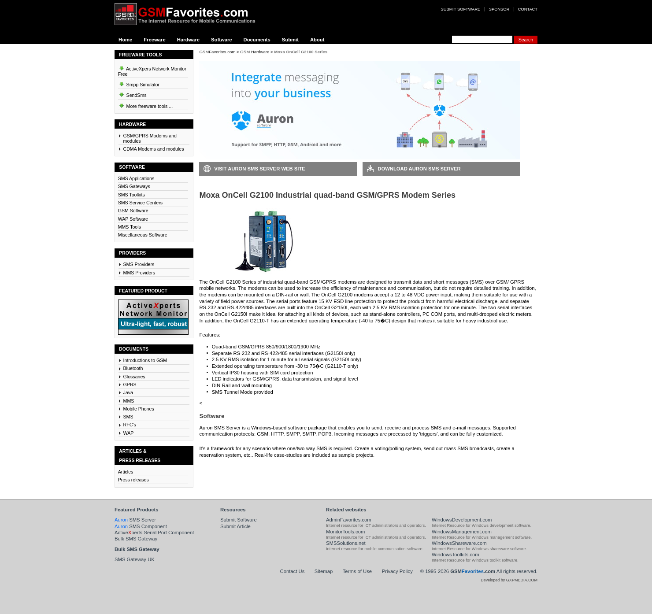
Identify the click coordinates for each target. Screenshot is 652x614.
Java (128, 392)
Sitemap (324, 571)
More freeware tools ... (145, 105)
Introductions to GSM (145, 360)
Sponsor (499, 9)
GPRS (130, 384)
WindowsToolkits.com (455, 554)
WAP (128, 433)
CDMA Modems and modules (153, 149)
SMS (128, 416)
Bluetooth (133, 368)
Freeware (154, 39)
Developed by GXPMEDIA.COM (509, 580)
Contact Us (292, 571)
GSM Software (133, 210)
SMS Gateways (134, 186)
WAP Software (133, 219)
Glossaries (134, 376)
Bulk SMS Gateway (136, 538)
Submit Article (235, 526)
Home (125, 39)
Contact (527, 9)
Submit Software (238, 519)
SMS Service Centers (140, 202)
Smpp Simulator (138, 83)
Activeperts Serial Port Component (154, 532)
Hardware (188, 39)
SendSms (132, 94)
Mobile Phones (138, 408)
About (317, 39)
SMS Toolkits (131, 194)
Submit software (461, 9)
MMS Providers (139, 272)
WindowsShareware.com (459, 543)
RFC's (129, 424)
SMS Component (141, 526)
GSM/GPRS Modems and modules (150, 138)
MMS (128, 400)
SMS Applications (136, 178)
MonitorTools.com (345, 531)
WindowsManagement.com (462, 531)
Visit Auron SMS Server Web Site (259, 168)
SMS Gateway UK (135, 559)
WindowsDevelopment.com (462, 519)
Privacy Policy (397, 571)
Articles (125, 471)
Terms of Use (357, 571)
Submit (290, 39)
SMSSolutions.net (346, 543)
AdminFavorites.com (348, 519)
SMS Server (135, 519)
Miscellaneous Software (142, 234)
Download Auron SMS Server (419, 168)
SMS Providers (139, 264)
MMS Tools (129, 226)
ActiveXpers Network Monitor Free (152, 70)
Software (221, 39)
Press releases (133, 479)
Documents (257, 39)
